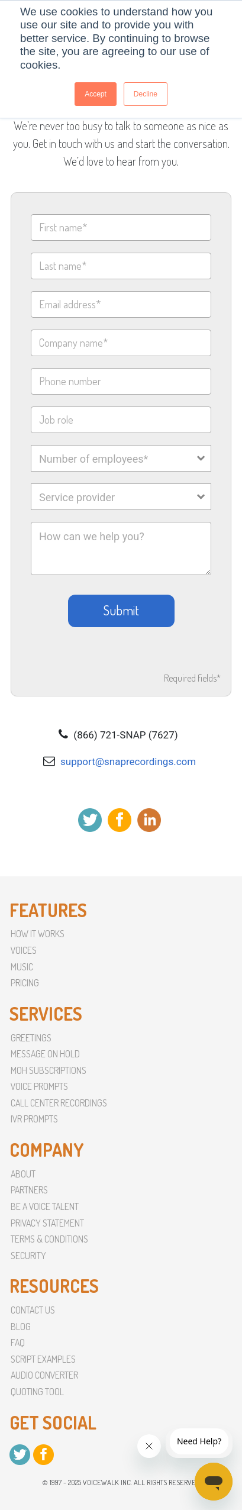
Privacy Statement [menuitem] (47, 1223)
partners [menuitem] (29, 1190)
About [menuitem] (23, 1174)
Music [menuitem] (22, 967)
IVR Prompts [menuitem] (34, 1119)
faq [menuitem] (18, 1342)
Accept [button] (96, 94)
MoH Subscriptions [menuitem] (48, 1070)
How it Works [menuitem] (37, 934)
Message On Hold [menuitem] (45, 1054)
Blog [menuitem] (21, 1326)
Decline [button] (145, 94)
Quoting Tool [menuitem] (37, 1392)
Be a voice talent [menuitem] (45, 1206)
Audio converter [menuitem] (44, 1375)
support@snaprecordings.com (128, 761)
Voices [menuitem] (24, 950)
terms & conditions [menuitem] (49, 1239)
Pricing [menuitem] (25, 983)
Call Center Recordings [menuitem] (59, 1103)
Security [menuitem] (28, 1255)
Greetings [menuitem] (31, 1038)
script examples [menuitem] (43, 1359)
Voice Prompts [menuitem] (39, 1086)
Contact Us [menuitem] (33, 1310)
